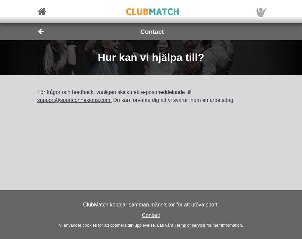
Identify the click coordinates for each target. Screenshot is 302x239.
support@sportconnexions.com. (74, 100)
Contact (151, 215)
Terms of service (189, 225)
